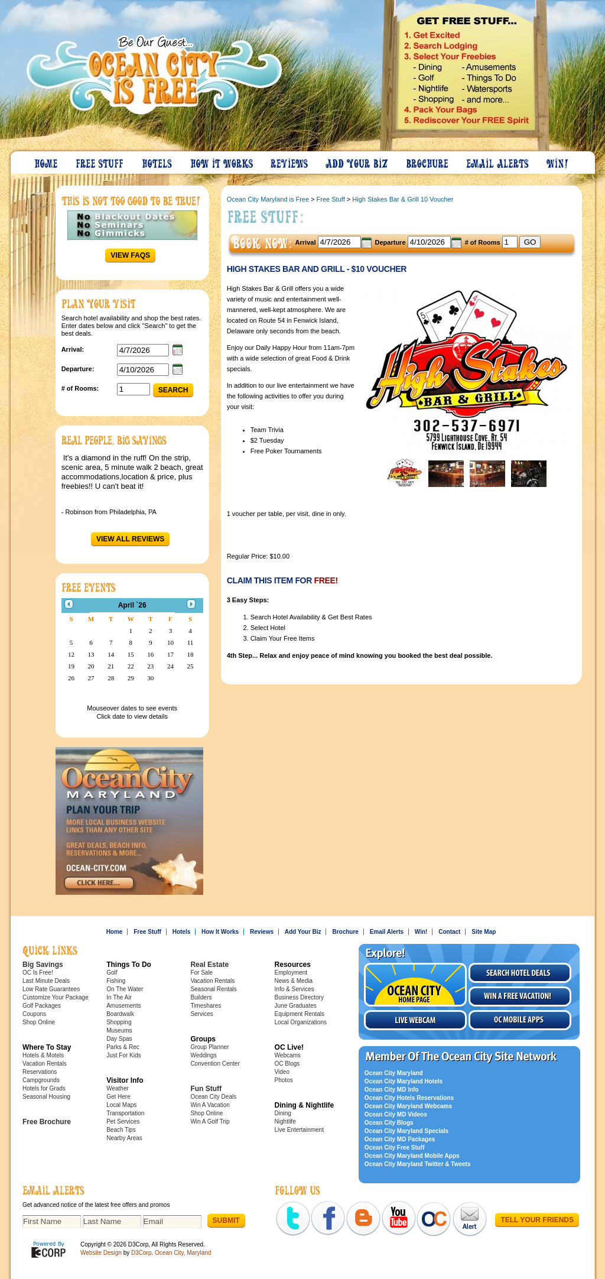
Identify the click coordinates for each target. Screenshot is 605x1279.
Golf (111, 972)
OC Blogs (287, 1063)
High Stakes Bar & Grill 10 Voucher (402, 199)
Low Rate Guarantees (51, 989)
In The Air (119, 997)
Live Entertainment (299, 1130)
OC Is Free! (37, 972)
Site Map (483, 932)
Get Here (118, 1096)
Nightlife (285, 1121)
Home (46, 161)
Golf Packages (41, 1005)
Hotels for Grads (44, 1088)
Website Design (101, 1252)
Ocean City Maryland (394, 1073)
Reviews (289, 161)
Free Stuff (100, 161)
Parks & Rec (122, 1047)
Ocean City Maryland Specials (406, 1131)
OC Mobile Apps (520, 1020)
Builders (201, 997)
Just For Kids (123, 1055)
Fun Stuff (206, 1089)
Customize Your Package (55, 997)
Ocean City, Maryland (183, 1252)
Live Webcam (415, 1020)
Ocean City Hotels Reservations (409, 1098)
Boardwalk (120, 1014)
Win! (558, 161)
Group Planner (209, 1047)
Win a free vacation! (520, 996)
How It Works (222, 161)
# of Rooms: (80, 388)
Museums (119, 1030)
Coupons (34, 1014)
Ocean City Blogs (389, 1122)
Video (282, 1072)
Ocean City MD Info (392, 1089)
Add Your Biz (357, 161)
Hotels (158, 161)
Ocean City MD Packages (400, 1139)
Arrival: (72, 349)
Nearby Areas (124, 1138)
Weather (117, 1088)
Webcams (288, 1055)
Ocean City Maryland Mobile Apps (412, 1156)
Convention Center (214, 1063)
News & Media (294, 981)
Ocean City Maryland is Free (268, 199)
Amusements (123, 1005)
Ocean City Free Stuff (395, 1147)
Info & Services (294, 989)
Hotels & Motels (43, 1055)
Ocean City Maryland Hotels (404, 1081)
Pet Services (122, 1121)
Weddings (203, 1055)
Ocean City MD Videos (396, 1114)
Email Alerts (498, 161)
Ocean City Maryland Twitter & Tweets (418, 1164)
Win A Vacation (210, 1105)
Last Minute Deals (46, 981)
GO (530, 242)
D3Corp (141, 1252)
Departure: (78, 368)
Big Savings (42, 964)
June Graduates (296, 1005)
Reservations (39, 1072)
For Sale (201, 972)
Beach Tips (120, 1130)
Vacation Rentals (44, 1063)
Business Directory (299, 997)
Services (201, 1014)
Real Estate (209, 964)
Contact (449, 932)
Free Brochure (46, 1122)
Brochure (428, 161)
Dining (283, 1113)
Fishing (115, 981)
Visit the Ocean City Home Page (415, 985)
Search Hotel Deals (520, 973)
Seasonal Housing (46, 1096)
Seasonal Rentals (213, 989)
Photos (284, 1080)
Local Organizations (301, 1022)
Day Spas (119, 1038)
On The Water (124, 989)
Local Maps (121, 1105)
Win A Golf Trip (209, 1121)
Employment (291, 972)
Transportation (125, 1113)
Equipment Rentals (300, 1014)
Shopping (118, 1022)
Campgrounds (41, 1080)
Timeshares (205, 1005)
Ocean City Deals (213, 1096)
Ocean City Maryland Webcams (408, 1106)
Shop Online (38, 1022)
